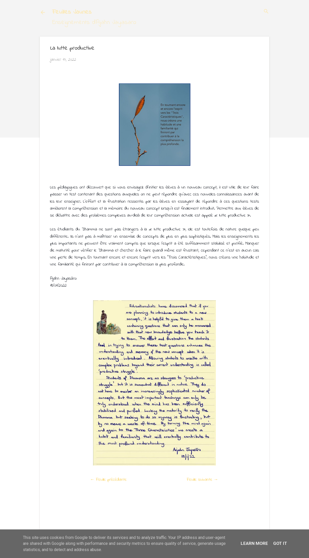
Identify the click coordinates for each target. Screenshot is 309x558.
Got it (280, 543)
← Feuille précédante (108, 479)
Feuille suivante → (202, 479)
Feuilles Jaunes (72, 12)
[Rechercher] (266, 12)
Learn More (254, 543)
